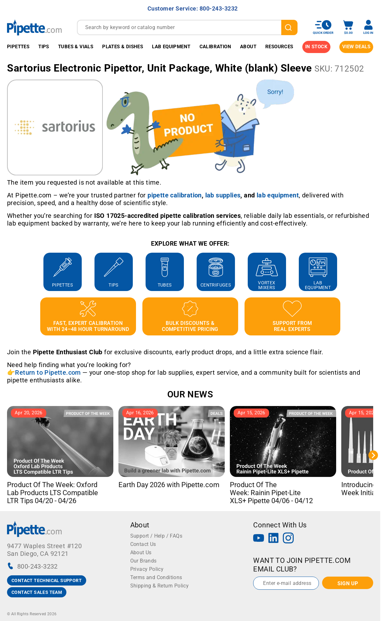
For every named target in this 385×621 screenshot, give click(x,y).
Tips (43, 47)
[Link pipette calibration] (174, 195)
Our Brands (143, 561)
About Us (141, 552)
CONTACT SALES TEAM (36, 592)
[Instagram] (288, 539)
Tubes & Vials (75, 47)
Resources (279, 47)
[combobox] (187, 27)
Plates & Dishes (122, 47)
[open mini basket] (348, 27)
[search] (289, 27)
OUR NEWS (190, 394)
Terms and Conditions (156, 577)
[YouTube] (258, 539)
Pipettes (18, 47)
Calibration (215, 47)
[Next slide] (373, 455)
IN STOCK (316, 47)
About (248, 47)
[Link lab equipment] (278, 195)
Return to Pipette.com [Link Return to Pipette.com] (47, 372)
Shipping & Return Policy (159, 586)
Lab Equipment (171, 47)
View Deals (356, 47)
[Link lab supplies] (223, 195)
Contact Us (143, 544)
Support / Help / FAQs (156, 536)
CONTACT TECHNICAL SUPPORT (46, 580)
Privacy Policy (147, 569)
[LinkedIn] (273, 539)
